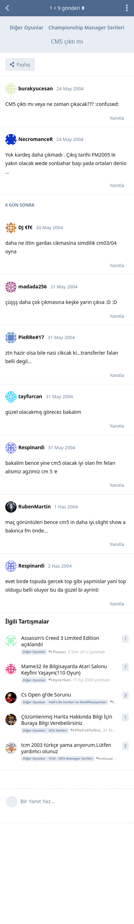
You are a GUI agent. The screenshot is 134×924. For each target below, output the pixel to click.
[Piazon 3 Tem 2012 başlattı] (11, 641)
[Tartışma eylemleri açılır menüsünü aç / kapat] (127, 8)
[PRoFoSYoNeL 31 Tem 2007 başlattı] (11, 719)
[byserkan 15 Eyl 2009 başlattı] (11, 669)
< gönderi (66, 8)
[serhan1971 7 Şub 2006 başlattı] (11, 748)
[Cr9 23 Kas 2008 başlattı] (11, 697)
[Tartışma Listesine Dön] (7, 8)
